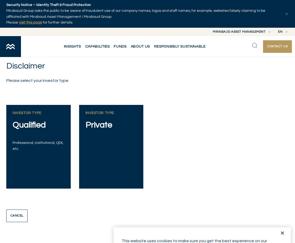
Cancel (16, 215)
